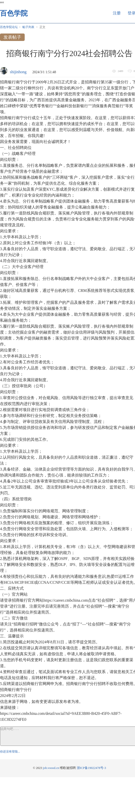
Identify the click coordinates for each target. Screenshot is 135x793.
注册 (117, 13)
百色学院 (14, 13)
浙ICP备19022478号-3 (91, 768)
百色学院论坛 (9, 27)
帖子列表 (28, 27)
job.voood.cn (51, 768)
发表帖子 (12, 37)
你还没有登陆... (10, 751)
